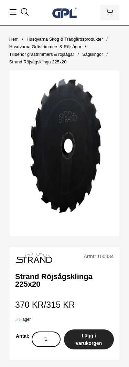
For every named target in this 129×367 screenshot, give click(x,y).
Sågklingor (92, 54)
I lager (25, 319)
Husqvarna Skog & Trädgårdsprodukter (64, 39)
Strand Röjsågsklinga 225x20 (37, 61)
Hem (14, 39)
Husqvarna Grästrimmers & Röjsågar (45, 46)
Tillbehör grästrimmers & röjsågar (41, 54)
